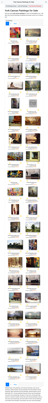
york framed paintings (26, 388)
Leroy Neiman (15, 112)
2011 (16, 77)
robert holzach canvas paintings (19, 389)
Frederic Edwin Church (33, 148)
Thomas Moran (33, 77)
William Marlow (33, 377)
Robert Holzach (15, 42)
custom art (34, 15)
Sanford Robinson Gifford (33, 342)
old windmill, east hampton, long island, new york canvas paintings (23, 400)
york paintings (16, 388)
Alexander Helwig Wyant (15, 324)
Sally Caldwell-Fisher (33, 112)
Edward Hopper (33, 59)
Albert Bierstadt (16, 59)
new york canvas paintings (12, 395)
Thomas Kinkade (33, 42)
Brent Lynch (16, 289)
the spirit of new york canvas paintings (30, 395)
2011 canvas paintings (17, 393)
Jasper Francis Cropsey (33, 130)
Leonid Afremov (16, 165)
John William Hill (16, 360)
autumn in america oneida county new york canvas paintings (21, 397)
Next (15, 23)
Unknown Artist (16, 183)
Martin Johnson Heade (33, 324)
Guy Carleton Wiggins (16, 271)
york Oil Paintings (22, 6)
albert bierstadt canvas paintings (19, 391)
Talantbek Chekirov (15, 95)
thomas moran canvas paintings (31, 393)
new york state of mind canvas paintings (30, 398)
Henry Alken (33, 307)
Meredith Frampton (15, 236)
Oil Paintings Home (11, 6)
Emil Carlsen (33, 360)
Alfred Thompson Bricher (33, 201)
